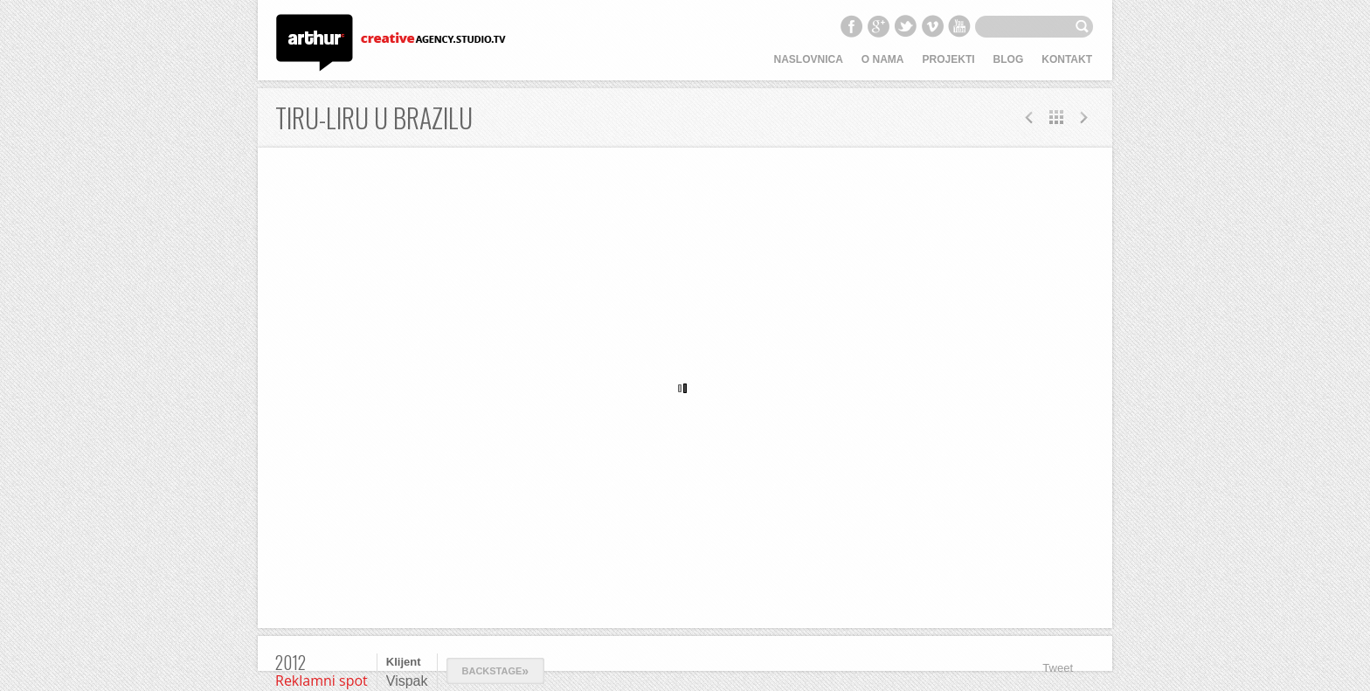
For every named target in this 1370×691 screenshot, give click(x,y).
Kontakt (1066, 59)
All (1056, 117)
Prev (1083, 117)
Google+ (878, 26)
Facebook (851, 26)
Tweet (1057, 667)
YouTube (959, 26)
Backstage (495, 671)
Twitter (905, 26)
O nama (882, 59)
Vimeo (932, 26)
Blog (1008, 59)
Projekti (949, 59)
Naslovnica (808, 59)
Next (1029, 117)
